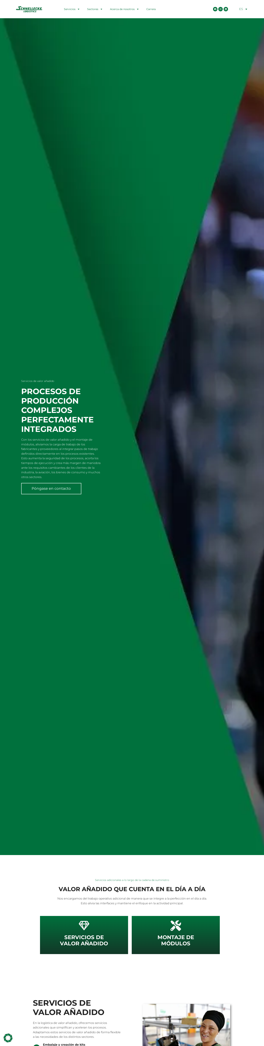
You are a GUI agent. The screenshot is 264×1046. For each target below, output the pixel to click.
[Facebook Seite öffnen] (215, 9)
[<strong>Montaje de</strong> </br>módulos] (175, 925)
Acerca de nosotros (124, 9)
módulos (175, 940)
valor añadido (84, 940)
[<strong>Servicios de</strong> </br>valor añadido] (84, 925)
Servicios (72, 9)
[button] (8, 1038)
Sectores (95, 9)
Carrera (151, 9)
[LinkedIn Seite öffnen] (226, 9)
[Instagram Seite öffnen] (220, 9)
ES (243, 9)
